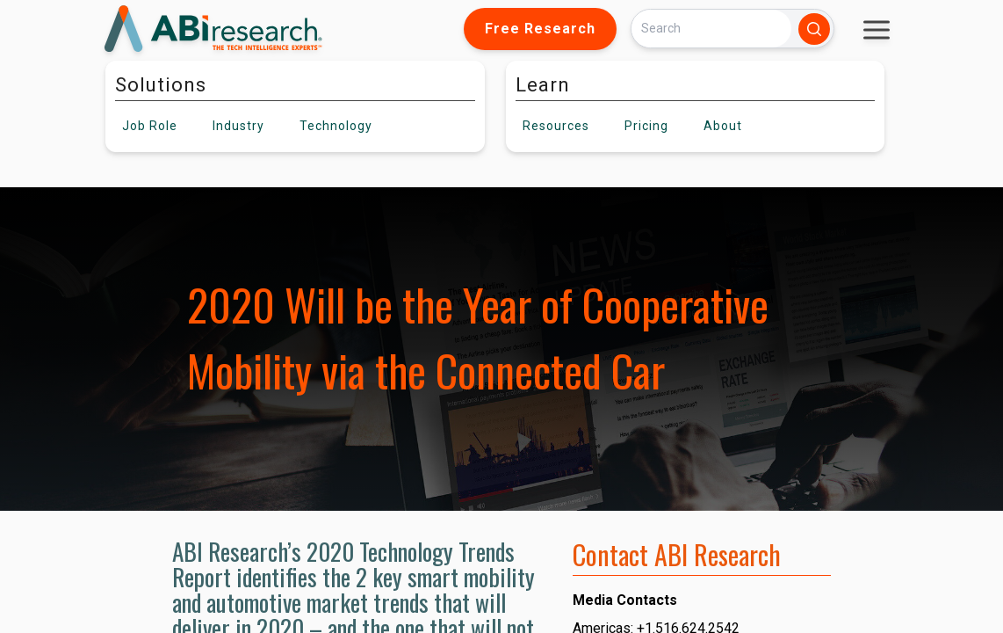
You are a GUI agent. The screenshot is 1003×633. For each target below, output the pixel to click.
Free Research (540, 28)
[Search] (711, 28)
